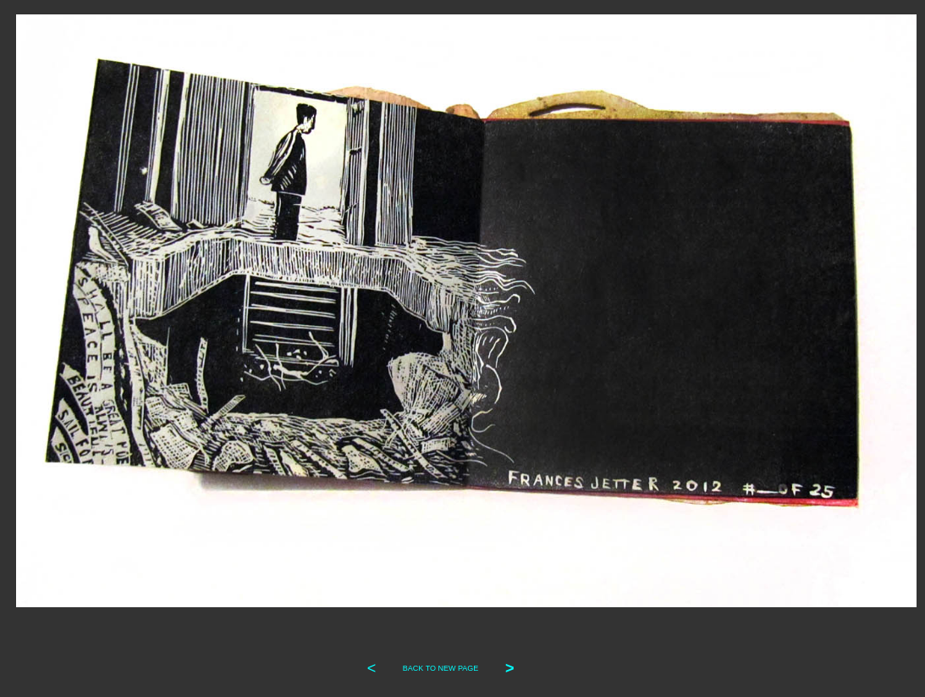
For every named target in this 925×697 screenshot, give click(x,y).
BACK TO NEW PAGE (441, 668)
